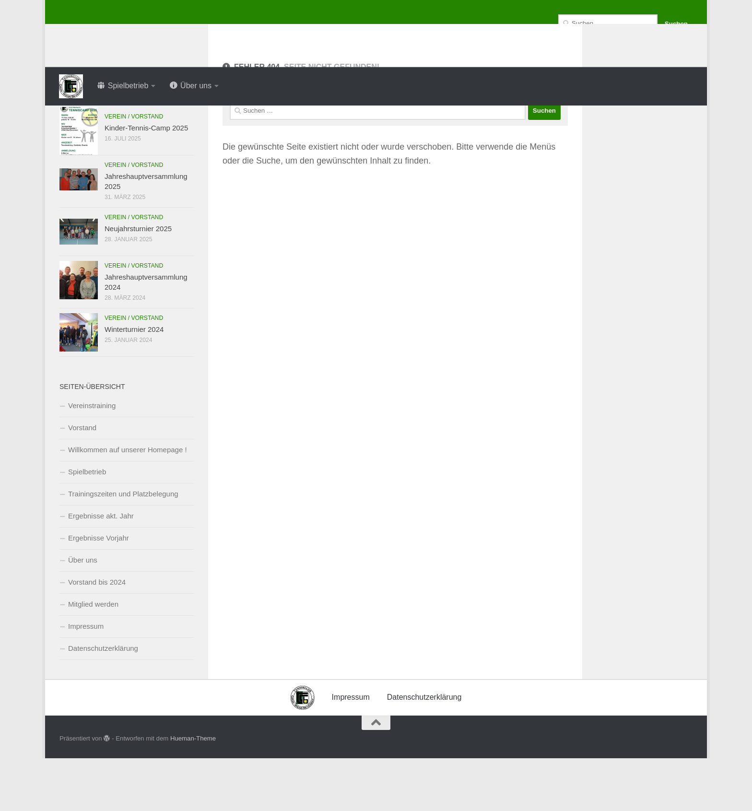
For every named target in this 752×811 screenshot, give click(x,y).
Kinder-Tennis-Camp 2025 (146, 180)
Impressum (86, 679)
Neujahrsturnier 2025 (138, 281)
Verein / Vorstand (134, 169)
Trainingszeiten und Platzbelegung (123, 546)
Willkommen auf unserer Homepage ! (127, 502)
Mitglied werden (93, 657)
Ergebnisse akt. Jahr (101, 568)
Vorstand (82, 480)
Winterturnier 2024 (134, 382)
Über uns (82, 613)
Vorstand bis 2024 (97, 635)
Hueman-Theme (193, 791)
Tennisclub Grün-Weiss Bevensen (217, 33)
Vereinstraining (92, 458)
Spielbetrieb (87, 524)
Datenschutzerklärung (103, 701)
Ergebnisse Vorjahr (98, 591)
